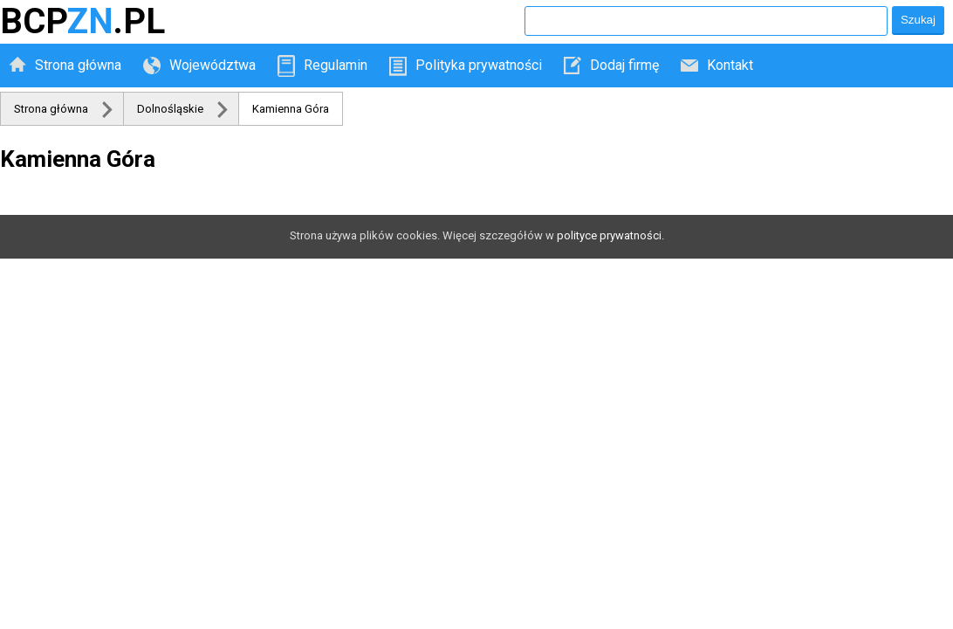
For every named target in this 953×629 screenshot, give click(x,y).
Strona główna (78, 65)
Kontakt (730, 65)
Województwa (212, 65)
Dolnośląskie (170, 108)
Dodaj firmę (624, 65)
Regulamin (335, 65)
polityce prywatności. (610, 235)
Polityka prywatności (478, 65)
